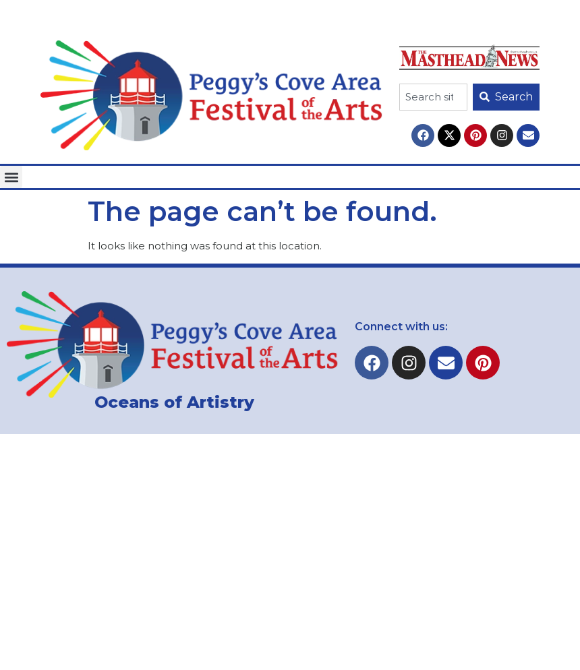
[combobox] (433, 97)
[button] (11, 177)
